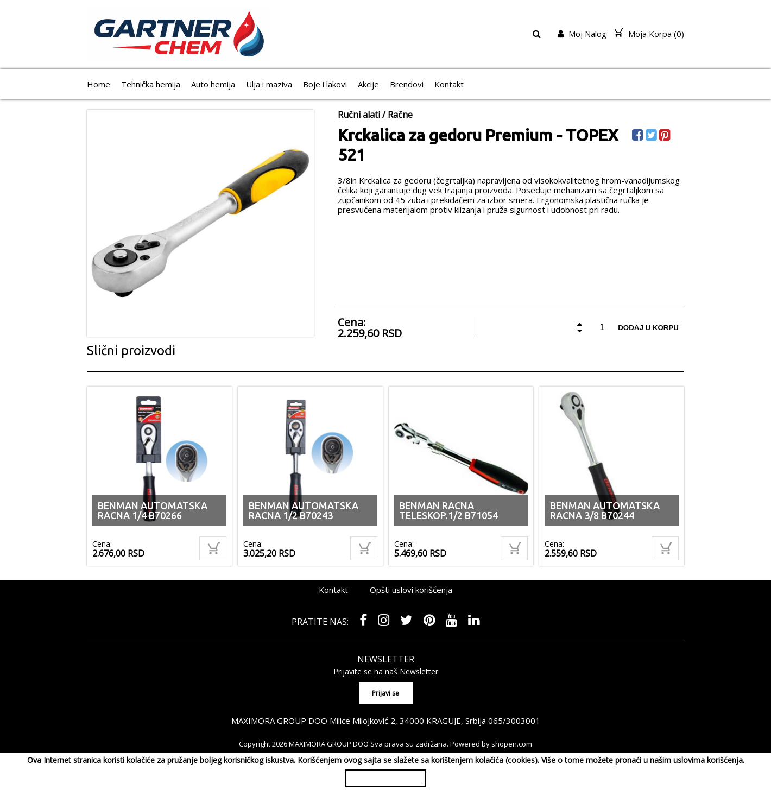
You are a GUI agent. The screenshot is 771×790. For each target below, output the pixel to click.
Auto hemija (213, 84)
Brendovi (407, 84)
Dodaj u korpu (648, 328)
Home (98, 84)
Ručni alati (359, 115)
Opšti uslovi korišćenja (411, 589)
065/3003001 (514, 720)
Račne (400, 115)
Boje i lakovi (325, 84)
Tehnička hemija (150, 84)
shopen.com (511, 744)
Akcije (368, 84)
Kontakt (449, 84)
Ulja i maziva (269, 84)
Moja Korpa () (649, 33)
